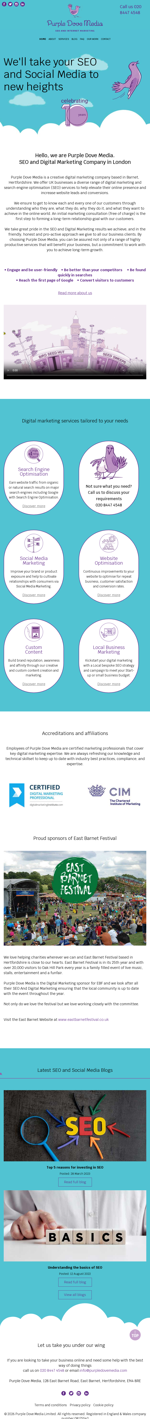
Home (42, 39)
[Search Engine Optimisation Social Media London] (75, 20)
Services (63, 39)
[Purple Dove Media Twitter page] (10, 4)
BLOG (74, 39)
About (52, 39)
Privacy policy (80, 1405)
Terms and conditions (51, 1405)
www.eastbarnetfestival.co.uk (83, 1019)
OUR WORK (92, 39)
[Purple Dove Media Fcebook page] (4, 4)
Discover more (33, 506)
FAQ (82, 39)
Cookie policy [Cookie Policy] (103, 1405)
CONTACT (106, 39)
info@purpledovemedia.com (103, 1370)
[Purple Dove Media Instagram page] (16, 4)
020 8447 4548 (109, 505)
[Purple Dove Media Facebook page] (63, 1393)
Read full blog (75, 1182)
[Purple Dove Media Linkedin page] (22, 4)
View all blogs (75, 1295)
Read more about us (75, 292)
